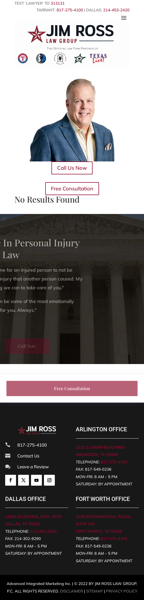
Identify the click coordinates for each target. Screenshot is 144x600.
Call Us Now (72, 168)
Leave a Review (33, 466)
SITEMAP (94, 591)
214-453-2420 (116, 10)
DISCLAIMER (71, 591)
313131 (58, 3)
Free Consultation (72, 188)
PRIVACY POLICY (121, 591)
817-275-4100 (70, 10)
